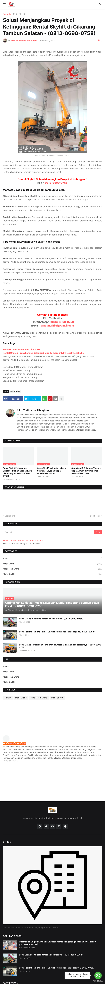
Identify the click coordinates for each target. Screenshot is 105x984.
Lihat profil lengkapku (12, 761)
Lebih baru (10, 516)
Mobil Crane (52, 563)
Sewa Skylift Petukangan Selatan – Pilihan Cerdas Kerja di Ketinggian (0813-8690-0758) (17, 472)
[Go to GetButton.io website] (98, 981)
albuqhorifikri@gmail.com (57, 325)
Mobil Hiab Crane (52, 568)
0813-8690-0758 (56, 182)
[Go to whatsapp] (98, 975)
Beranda (7, 14)
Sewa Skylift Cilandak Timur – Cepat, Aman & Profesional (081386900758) (86, 471)
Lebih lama (95, 516)
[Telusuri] (48, 532)
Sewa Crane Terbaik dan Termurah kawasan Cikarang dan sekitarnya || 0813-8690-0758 (60, 646)
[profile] (7, 741)
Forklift (52, 558)
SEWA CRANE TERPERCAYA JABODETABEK (23, 540)
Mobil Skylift (19, 14)
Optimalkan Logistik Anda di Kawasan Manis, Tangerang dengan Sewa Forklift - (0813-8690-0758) (58, 943)
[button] (4, 4)
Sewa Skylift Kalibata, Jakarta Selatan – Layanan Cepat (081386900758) (51, 471)
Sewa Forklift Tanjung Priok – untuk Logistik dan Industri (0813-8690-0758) (57, 631)
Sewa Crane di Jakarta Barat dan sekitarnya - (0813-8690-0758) (51, 618)
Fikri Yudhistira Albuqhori (33, 410)
